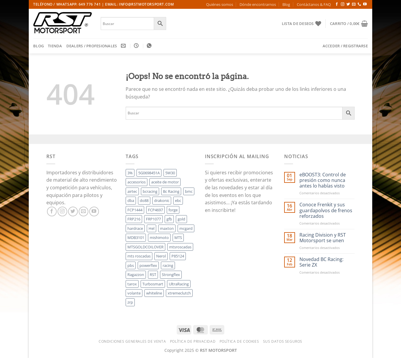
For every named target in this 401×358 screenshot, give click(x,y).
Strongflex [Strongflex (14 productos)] (171, 274)
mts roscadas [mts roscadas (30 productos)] (139, 256)
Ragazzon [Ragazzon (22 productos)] (135, 274)
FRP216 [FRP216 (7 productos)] (133, 219)
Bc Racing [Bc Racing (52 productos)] (171, 191)
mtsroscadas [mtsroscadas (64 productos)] (180, 247)
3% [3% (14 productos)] (130, 172)
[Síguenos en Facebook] (336, 4)
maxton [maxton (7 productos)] (167, 228)
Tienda (55, 45)
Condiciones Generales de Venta (132, 341)
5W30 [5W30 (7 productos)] (170, 172)
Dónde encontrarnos (258, 4)
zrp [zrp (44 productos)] (130, 302)
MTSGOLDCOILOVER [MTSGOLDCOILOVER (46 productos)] (145, 247)
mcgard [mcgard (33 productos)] (186, 228)
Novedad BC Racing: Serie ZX (321, 262)
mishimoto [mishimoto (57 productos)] (159, 237)
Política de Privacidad (192, 341)
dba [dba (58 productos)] (130, 200)
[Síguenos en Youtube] (365, 4)
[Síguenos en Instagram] (342, 4)
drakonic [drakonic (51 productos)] (161, 200)
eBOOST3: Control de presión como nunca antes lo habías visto (322, 180)
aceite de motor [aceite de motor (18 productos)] (165, 182)
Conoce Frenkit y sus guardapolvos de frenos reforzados (325, 210)
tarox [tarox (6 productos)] (132, 284)
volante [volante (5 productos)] (134, 293)
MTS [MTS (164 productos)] (178, 237)
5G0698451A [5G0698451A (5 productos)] (149, 172)
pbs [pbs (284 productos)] (130, 265)
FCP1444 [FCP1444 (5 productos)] (134, 210)
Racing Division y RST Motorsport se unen (322, 237)
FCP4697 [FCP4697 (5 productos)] (155, 210)
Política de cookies (239, 341)
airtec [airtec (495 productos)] (132, 191)
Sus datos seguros (282, 341)
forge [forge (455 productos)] (173, 210)
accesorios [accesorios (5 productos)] (136, 182)
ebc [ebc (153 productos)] (178, 200)
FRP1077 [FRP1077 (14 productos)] (153, 219)
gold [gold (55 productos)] (181, 219)
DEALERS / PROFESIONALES (91, 45)
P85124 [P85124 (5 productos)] (177, 256)
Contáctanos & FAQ (314, 4)
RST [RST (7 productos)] (153, 274)
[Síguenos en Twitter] (348, 4)
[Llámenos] (359, 4)
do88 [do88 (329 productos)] (144, 200)
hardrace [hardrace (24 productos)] (135, 228)
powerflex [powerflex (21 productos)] (148, 265)
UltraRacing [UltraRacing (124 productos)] (179, 284)
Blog (286, 4)
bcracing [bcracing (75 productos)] (150, 191)
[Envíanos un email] (353, 4)
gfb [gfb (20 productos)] (169, 219)
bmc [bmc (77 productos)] (189, 191)
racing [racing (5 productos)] (168, 265)
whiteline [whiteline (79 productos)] (154, 293)
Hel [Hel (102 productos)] (151, 228)
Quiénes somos (219, 4)
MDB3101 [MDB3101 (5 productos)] (135, 237)
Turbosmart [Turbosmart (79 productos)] (152, 284)
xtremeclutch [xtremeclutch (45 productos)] (179, 293)
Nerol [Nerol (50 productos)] (161, 256)
